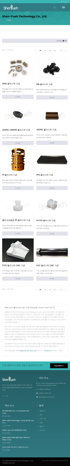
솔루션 (42, 426)
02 (45, 50)
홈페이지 (42, 411)
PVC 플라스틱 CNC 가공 (47, 265)
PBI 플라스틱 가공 (44, 84)
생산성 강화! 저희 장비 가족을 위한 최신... (15, 447)
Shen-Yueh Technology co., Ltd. (23, 460)
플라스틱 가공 (24, 350)
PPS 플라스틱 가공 (44, 175)
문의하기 (47, 350)
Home (9, 20)
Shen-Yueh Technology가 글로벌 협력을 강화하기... (18, 421)
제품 (41, 422)
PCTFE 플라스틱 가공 (46, 220)
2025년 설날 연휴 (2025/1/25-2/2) (14, 430)
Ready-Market (63, 460)
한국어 (65, 1)
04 (55, 50)
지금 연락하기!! (59, 366)
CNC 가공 (33, 350)
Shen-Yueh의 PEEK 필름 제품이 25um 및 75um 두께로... (16, 438)
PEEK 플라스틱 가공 (11, 83)
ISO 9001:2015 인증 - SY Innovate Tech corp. (15, 412)
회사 (41, 414)
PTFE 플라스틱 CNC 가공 (13, 265)
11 (61, 50)
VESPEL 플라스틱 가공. (46, 129)
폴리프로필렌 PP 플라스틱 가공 (16, 220)
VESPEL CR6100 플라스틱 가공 (16, 130)
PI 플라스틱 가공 (9, 175)
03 (50, 50)
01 (40, 50)
